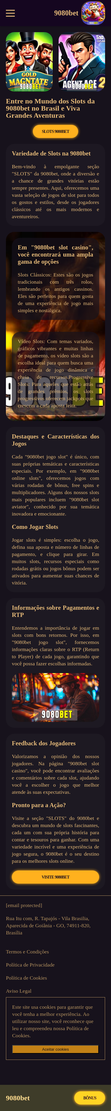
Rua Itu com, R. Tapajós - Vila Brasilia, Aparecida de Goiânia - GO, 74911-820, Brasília (48, 925)
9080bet (79, 13)
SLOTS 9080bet (55, 131)
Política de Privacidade (30, 965)
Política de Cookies (26, 978)
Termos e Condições (27, 952)
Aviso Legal (18, 991)
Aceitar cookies (55, 1049)
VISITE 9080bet (56, 877)
